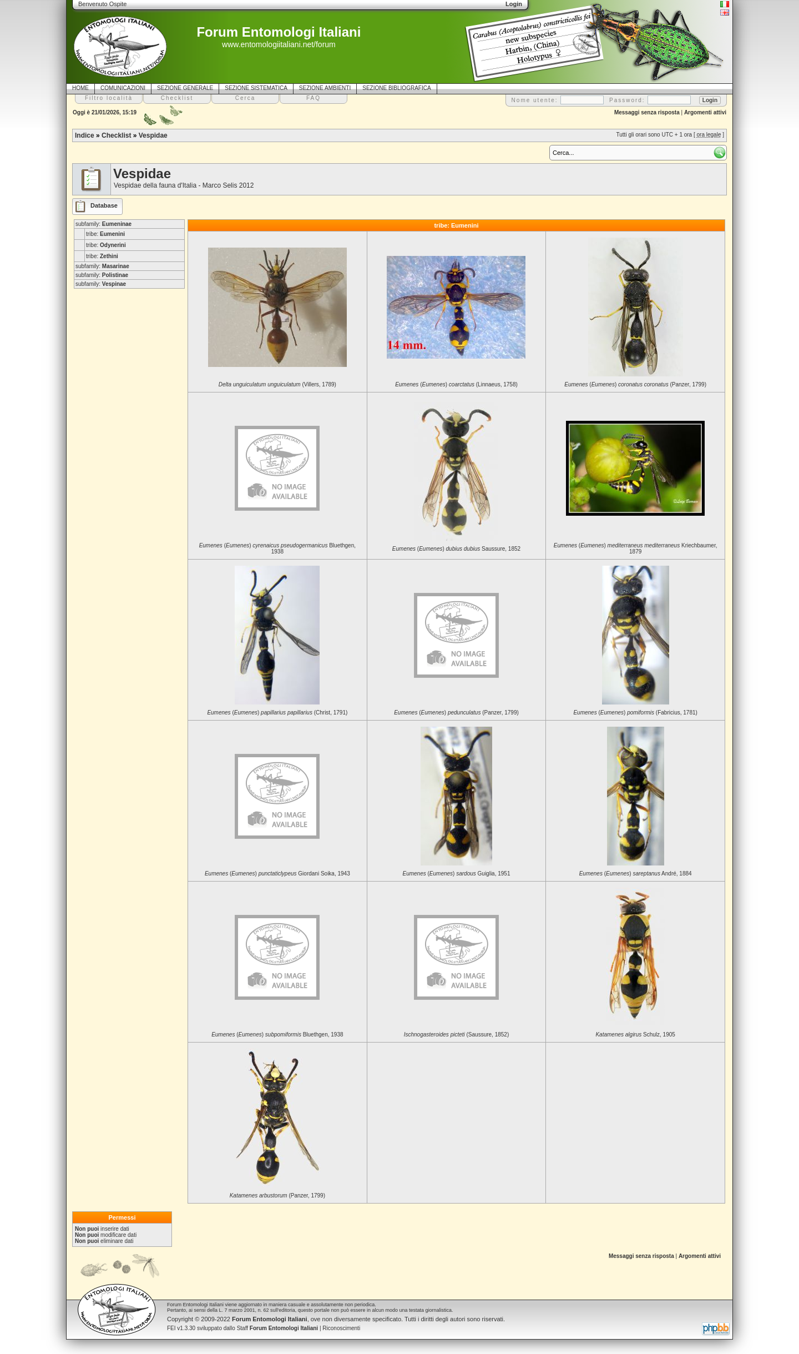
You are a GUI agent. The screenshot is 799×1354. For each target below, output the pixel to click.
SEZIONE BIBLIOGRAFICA (396, 88)
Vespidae (153, 135)
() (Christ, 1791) (277, 712)
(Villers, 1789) (277, 384)
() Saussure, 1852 (456, 549)
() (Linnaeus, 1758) (456, 384)
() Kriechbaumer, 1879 (635, 548)
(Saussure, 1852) (456, 1034)
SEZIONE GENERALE (185, 88)
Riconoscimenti (341, 1328)
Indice (84, 135)
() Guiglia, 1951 (456, 873)
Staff (277, 1328)
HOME (80, 88)
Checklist (116, 135)
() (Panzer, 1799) (635, 384)
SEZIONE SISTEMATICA (256, 88)
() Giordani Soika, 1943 (277, 873)
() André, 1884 (635, 873)
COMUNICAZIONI (122, 88)
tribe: (105, 234)
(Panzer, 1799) (277, 1195)
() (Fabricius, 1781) (635, 712)
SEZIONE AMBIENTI (325, 88)
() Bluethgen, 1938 (277, 548)
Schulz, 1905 (635, 1034)
